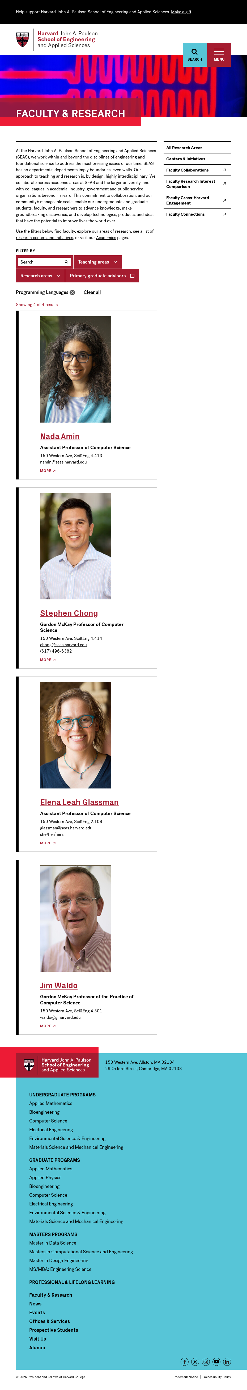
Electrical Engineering (51, 1129)
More (46, 471)
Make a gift (181, 12)
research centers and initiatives (44, 237)
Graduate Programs (54, 1160)
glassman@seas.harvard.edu (66, 828)
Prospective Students (53, 1330)
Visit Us (37, 1338)
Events (37, 1312)
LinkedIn (227, 1362)
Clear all (92, 292)
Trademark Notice (185, 1377)
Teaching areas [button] (93, 262)
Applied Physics (45, 1177)
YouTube (216, 1362)
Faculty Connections (185, 214)
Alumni (37, 1347)
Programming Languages (42, 292)
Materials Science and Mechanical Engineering (76, 1147)
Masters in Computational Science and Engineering (81, 1251)
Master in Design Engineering (58, 1260)
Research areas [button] (36, 276)
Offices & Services (49, 1321)
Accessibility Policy (217, 1377)
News (35, 1303)
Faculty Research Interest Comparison (190, 183)
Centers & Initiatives (185, 159)
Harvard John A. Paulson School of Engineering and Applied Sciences (57, 1065)
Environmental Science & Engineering (67, 1138)
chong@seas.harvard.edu (63, 645)
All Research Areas (184, 148)
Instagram (206, 1362)
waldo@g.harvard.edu (60, 1017)
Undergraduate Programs (62, 1094)
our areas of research (111, 231)
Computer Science (48, 1120)
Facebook (185, 1362)
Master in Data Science (52, 1243)
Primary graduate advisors (98, 276)
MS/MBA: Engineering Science (60, 1269)
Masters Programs (53, 1234)
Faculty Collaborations (187, 170)
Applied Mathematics (50, 1103)
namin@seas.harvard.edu (63, 462)
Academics (106, 237)
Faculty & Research (50, 1294)
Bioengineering (44, 1112)
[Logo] (56, 39)
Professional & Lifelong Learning (72, 1282)
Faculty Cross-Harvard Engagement (187, 200)
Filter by (25, 251)
